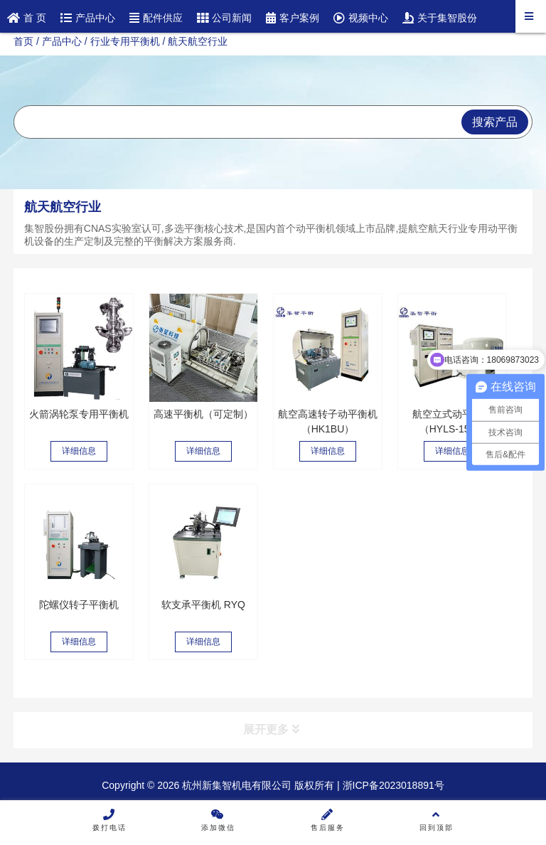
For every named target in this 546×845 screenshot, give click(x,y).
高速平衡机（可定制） (203, 414)
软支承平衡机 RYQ (203, 604)
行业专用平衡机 (125, 41)
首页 (23, 41)
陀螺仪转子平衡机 (79, 604)
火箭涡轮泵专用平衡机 (79, 414)
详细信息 (79, 451)
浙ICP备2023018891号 (392, 785)
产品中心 (62, 41)
